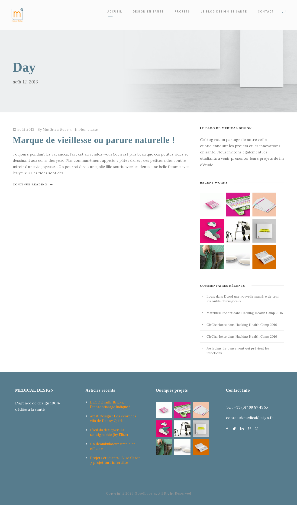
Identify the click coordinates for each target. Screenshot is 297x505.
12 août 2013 (23, 129)
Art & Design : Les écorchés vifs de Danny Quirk (113, 418)
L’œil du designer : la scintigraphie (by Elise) (109, 432)
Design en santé (148, 11)
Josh (210, 348)
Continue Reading (33, 184)
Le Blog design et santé (224, 11)
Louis (211, 296)
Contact (266, 11)
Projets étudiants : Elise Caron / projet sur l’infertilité (115, 460)
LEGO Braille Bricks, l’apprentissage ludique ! (110, 404)
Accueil (114, 11)
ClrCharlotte (217, 325)
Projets (182, 11)
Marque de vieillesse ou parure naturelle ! (94, 140)
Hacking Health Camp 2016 (262, 313)
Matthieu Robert (57, 129)
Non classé (88, 129)
